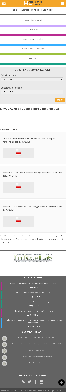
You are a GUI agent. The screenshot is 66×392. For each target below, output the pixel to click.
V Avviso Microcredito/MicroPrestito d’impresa (36, 357)
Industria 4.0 (33, 58)
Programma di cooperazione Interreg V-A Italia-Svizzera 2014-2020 (36, 344)
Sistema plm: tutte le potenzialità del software (34, 292)
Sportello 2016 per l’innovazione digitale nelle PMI (36, 337)
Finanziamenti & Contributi (33, 39)
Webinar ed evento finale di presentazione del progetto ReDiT (34, 283)
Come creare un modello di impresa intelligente (34, 302)
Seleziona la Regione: (11, 88)
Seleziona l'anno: (9, 75)
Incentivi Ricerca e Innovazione (33, 48)
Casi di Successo (33, 29)
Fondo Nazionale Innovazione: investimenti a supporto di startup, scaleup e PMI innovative (34, 321)
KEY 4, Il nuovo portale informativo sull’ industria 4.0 (34, 311)
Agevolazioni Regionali (33, 20)
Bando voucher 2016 (36, 350)
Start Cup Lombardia (36, 363)
